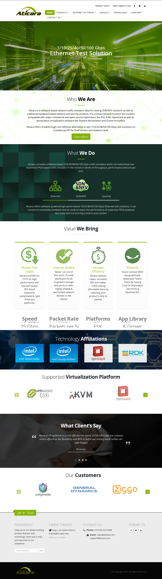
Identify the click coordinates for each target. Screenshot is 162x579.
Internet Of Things (83, 12)
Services (103, 12)
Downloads (120, 12)
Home (50, 12)
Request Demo (102, 5)
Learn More (81, 136)
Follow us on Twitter (57, 537)
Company (136, 12)
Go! (41, 550)
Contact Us (53, 17)
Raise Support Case (122, 5)
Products (62, 12)
